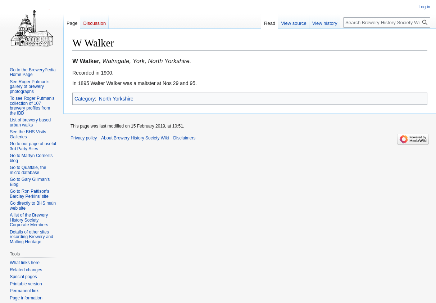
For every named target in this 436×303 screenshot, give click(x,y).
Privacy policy (84, 138)
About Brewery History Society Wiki (135, 138)
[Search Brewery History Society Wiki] (386, 22)
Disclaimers (184, 138)
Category (84, 99)
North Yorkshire (116, 99)
